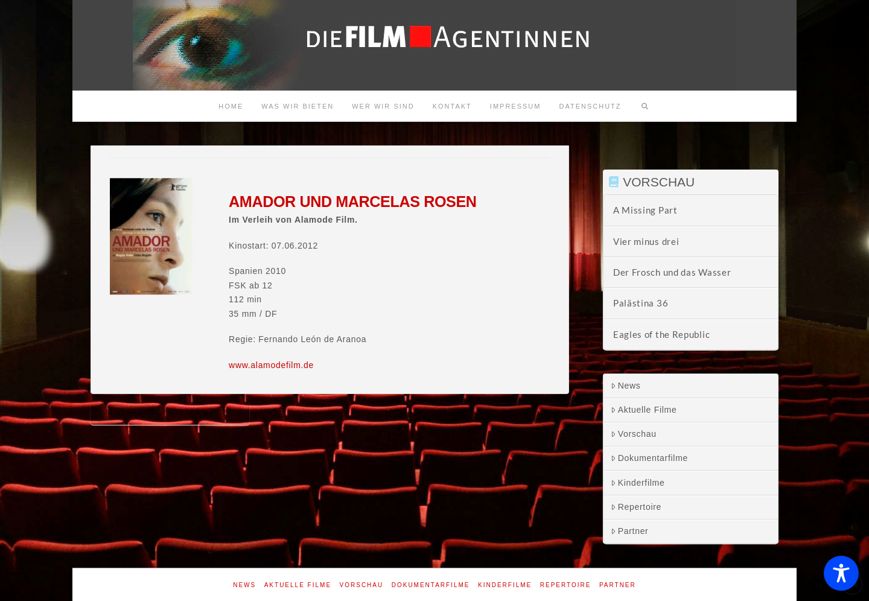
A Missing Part (645, 210)
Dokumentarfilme (649, 458)
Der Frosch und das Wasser (672, 272)
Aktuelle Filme (644, 410)
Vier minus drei (646, 241)
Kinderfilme (638, 483)
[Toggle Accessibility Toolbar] (841, 573)
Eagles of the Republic (661, 334)
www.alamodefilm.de (271, 365)
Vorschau (634, 434)
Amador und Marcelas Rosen (170, 412)
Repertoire (636, 507)
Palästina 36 (640, 302)
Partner (630, 531)
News (626, 385)
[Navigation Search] (645, 106)
